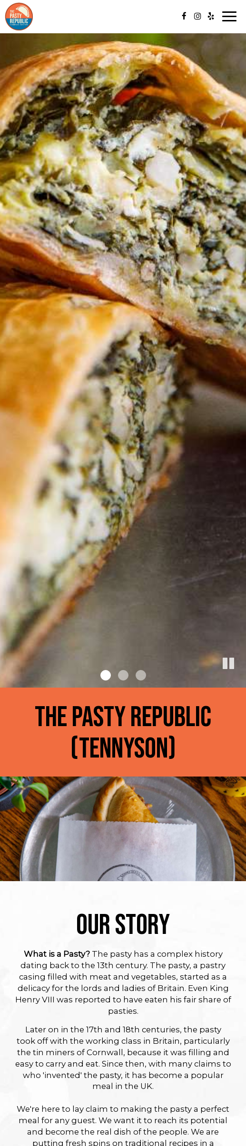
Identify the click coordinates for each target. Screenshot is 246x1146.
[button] (239, 680)
